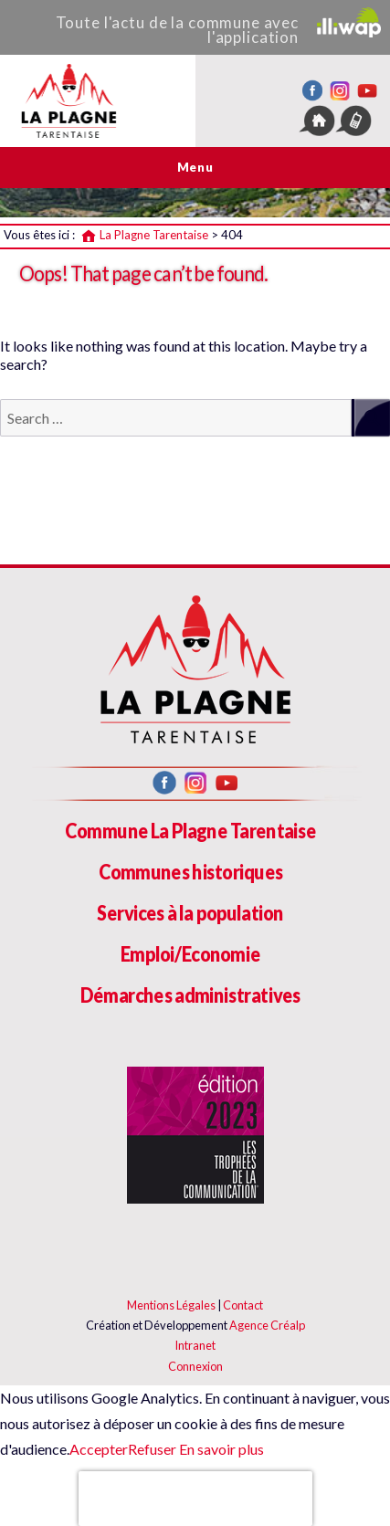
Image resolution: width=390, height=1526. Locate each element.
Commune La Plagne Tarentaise (190, 830)
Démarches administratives (190, 995)
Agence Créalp (267, 1325)
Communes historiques (191, 871)
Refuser (152, 1449)
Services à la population (190, 912)
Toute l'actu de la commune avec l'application (218, 27)
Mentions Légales (171, 1305)
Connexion (195, 1366)
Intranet (195, 1345)
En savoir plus (220, 1449)
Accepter (98, 1449)
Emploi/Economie (190, 954)
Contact (243, 1305)
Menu (195, 167)
